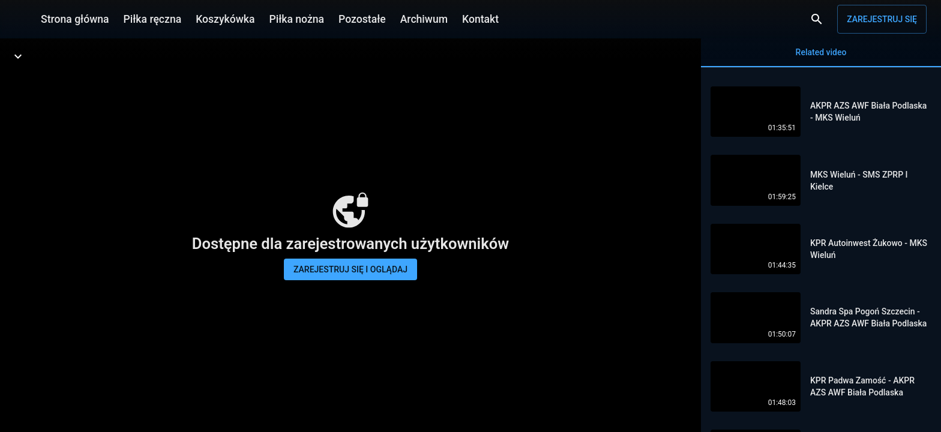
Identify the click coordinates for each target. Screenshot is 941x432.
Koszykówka (225, 19)
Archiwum (424, 19)
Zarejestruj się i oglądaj (350, 269)
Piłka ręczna (153, 19)
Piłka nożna (296, 19)
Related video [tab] (821, 57)
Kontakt (480, 19)
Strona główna (75, 19)
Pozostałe (362, 19)
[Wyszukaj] (816, 19)
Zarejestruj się (882, 19)
